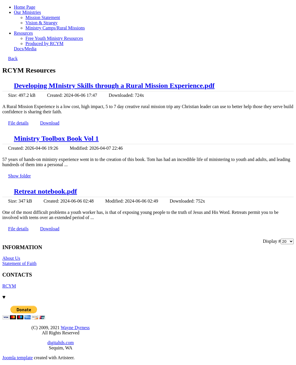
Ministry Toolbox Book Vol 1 (56, 138)
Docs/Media (25, 48)
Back (13, 58)
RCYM (9, 286)
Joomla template (17, 357)
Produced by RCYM (44, 43)
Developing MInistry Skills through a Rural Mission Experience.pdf (114, 85)
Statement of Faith (19, 263)
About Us (11, 258)
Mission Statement (42, 17)
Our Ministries (27, 12)
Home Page (24, 7)
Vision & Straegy (41, 22)
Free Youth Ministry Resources (54, 38)
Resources (23, 33)
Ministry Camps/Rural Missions (55, 27)
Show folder (19, 175)
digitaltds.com (60, 342)
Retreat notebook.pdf (45, 191)
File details (18, 123)
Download (50, 123)
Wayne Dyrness (75, 327)
